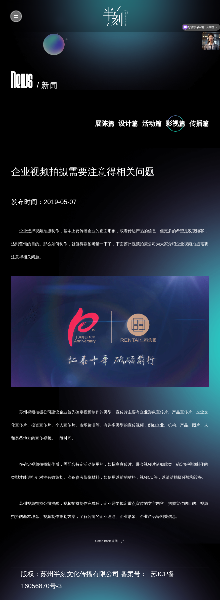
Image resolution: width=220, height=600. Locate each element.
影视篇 (175, 123)
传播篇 (199, 123)
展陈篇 (104, 123)
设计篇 (128, 123)
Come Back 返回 (106, 541)
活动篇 (152, 123)
